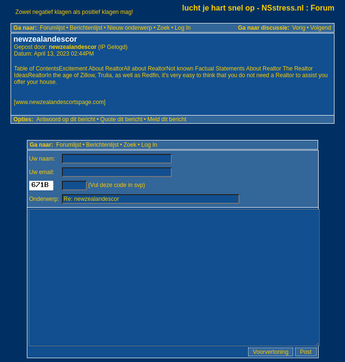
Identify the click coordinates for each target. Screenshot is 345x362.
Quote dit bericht (121, 119)
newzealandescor (72, 47)
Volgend (320, 27)
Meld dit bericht (166, 119)
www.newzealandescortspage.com (59, 102)
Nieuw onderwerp (129, 27)
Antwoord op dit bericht (65, 119)
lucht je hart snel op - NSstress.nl (243, 8)
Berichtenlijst (86, 27)
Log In (182, 27)
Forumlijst (52, 27)
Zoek (163, 27)
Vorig (298, 27)
